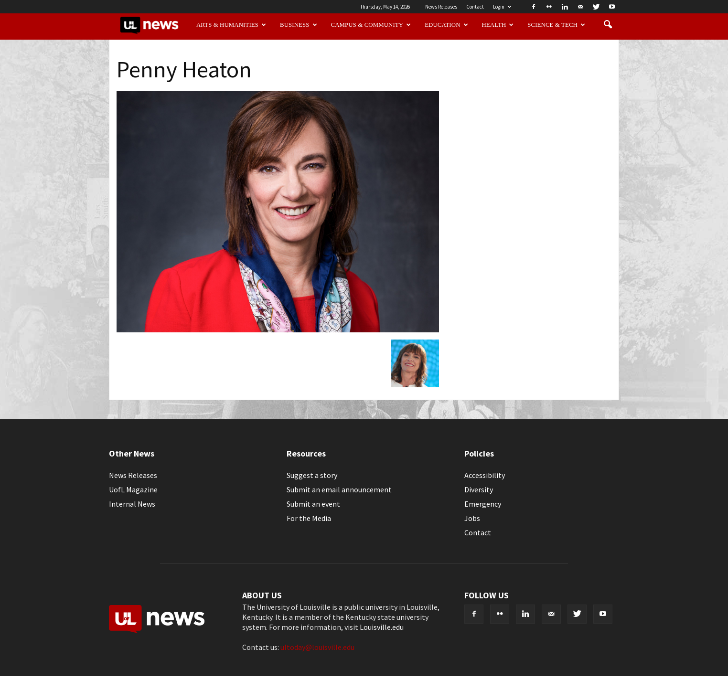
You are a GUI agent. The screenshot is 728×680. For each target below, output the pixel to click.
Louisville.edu (382, 627)
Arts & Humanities (231, 24)
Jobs (472, 518)
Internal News (132, 504)
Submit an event (313, 504)
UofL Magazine (133, 489)
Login (502, 6)
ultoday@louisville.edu (317, 647)
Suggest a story (312, 475)
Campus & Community (371, 24)
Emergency (482, 504)
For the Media (309, 518)
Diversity (478, 489)
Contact (475, 6)
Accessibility (484, 475)
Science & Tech (556, 24)
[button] (607, 24)
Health (498, 24)
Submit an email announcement (339, 489)
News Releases (441, 6)
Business (298, 24)
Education (446, 24)
